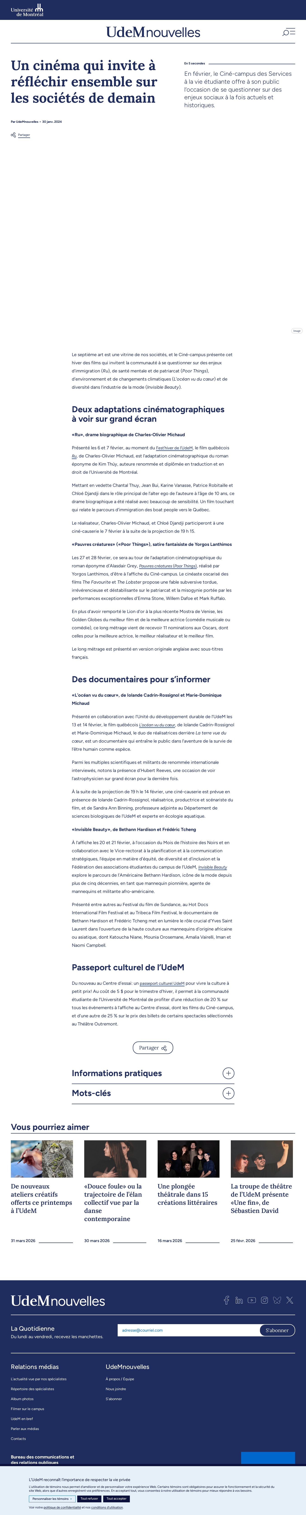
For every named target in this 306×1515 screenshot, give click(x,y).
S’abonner (114, 1408)
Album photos (22, 1408)
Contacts (18, 1448)
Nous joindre (116, 1398)
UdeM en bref (22, 1428)
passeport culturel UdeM (165, 992)
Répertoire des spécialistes (32, 1398)
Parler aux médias (25, 1438)
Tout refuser (89, 1499)
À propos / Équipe (120, 1388)
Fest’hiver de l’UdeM (176, 456)
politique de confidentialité (62, 1507)
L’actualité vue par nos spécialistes (38, 1388)
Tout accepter (116, 1499)
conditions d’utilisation (107, 1507)
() (172, 574)
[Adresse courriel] (188, 1339)
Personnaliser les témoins (52, 1499)
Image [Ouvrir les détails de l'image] (297, 339)
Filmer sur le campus (27, 1418)
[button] (288, 36)
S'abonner (277, 1339)
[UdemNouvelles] (153, 36)
